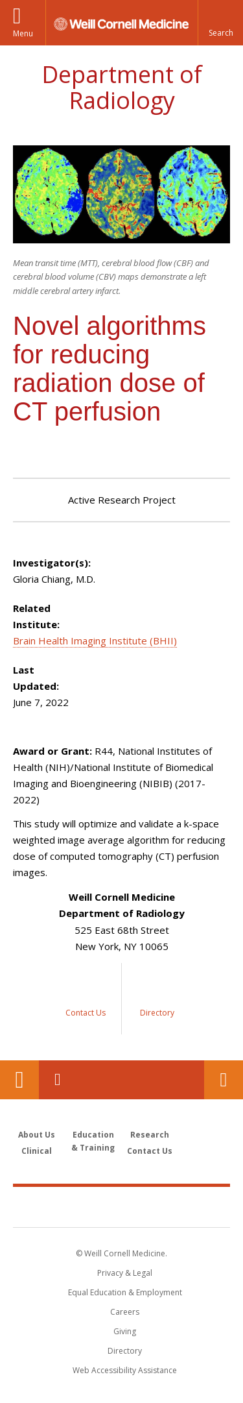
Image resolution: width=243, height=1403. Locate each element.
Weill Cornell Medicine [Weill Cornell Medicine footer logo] (122, 1206)
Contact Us (223, 1079)
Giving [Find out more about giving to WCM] (124, 1331)
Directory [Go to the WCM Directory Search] (125, 1350)
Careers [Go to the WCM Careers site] (124, 1311)
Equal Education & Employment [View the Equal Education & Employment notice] (125, 1292)
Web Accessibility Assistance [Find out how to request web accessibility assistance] (125, 1370)
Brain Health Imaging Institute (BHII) (95, 640)
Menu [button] (23, 33)
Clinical (36, 1150)
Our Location (19, 1079)
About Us (36, 1134)
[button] (220, 22)
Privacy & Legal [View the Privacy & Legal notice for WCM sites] (124, 1272)
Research (149, 1134)
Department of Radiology (121, 87)
